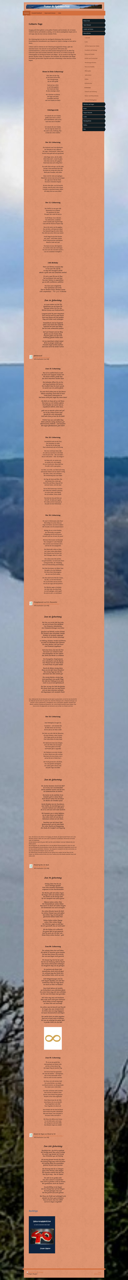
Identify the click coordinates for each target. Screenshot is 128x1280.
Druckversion (32, 1272)
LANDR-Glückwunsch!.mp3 (42, 357)
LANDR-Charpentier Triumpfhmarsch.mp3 (46, 604)
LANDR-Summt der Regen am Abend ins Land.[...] (48, 1136)
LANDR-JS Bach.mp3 (40, 867)
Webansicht (97, 1274)
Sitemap (40, 1272)
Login (99, 1272)
